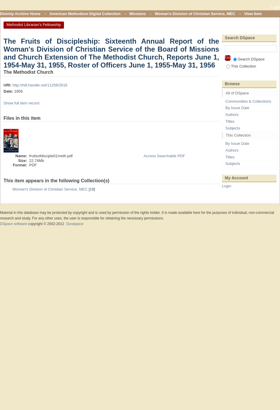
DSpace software (13, 224)
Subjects (232, 128)
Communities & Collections (248, 101)
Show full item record (21, 103)
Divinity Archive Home (20, 14)
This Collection (241, 66)
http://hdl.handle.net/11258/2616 (39, 85)
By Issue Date (237, 108)
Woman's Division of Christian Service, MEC (195, 14)
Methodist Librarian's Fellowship (33, 24)
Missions (137, 14)
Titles (230, 121)
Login (275, 7)
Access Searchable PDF (164, 156)
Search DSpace (249, 59)
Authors (232, 114)
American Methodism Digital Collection (85, 14)
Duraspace (74, 224)
